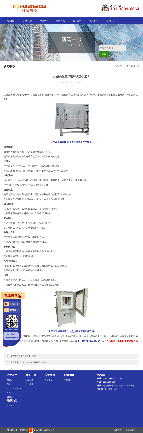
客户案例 (93, 20)
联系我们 (110, 20)
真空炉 (10, 397)
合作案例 (67, 380)
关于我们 (27, 20)
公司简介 (48, 380)
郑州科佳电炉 (129, 430)
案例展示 (69, 375)
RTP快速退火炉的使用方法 (24, 356)
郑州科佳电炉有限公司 (17, 430)
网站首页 (11, 20)
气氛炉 (10, 393)
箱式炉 (10, 380)
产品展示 (44, 20)
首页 (126, 66)
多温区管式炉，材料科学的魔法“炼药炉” (30, 362)
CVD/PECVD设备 (14, 388)
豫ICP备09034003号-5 (44, 430)
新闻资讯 (60, 20)
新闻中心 (31, 375)
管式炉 (10, 384)
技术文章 (77, 20)
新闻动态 (29, 380)
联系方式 (10, 406)
